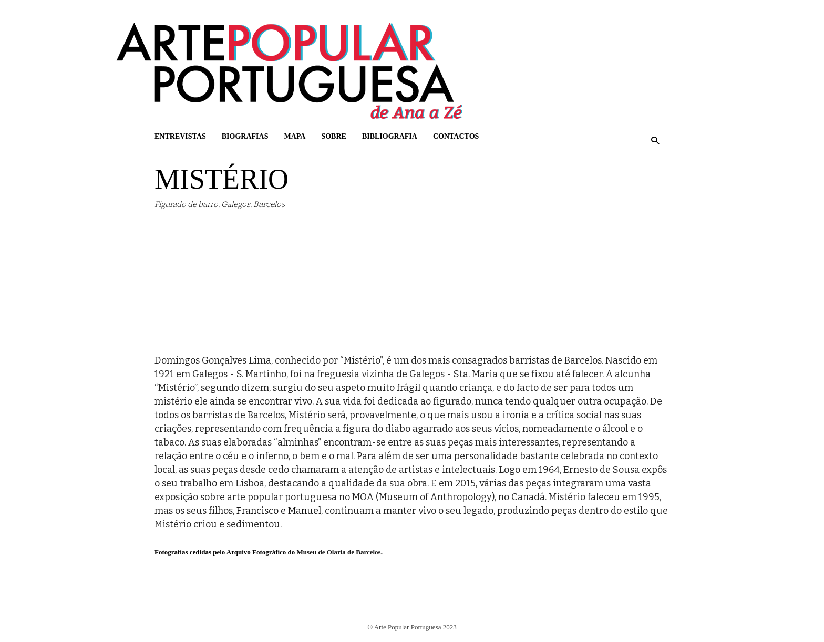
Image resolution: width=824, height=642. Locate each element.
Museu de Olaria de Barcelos (339, 552)
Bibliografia (389, 136)
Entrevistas (180, 136)
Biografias (245, 136)
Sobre (333, 136)
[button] (655, 140)
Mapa (294, 136)
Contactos (456, 136)
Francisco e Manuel (278, 510)
